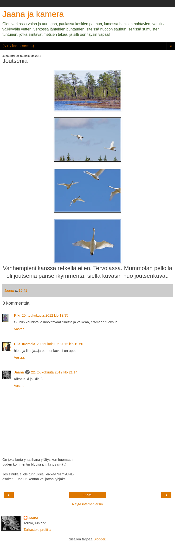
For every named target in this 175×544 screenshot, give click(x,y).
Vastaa (19, 329)
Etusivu (87, 495)
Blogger (99, 539)
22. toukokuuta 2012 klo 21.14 (54, 372)
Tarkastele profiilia (37, 530)
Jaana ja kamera (33, 14)
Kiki (17, 315)
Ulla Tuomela (24, 344)
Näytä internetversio (87, 504)
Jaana (19, 372)
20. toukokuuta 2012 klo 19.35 (45, 315)
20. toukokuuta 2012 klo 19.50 (60, 344)
